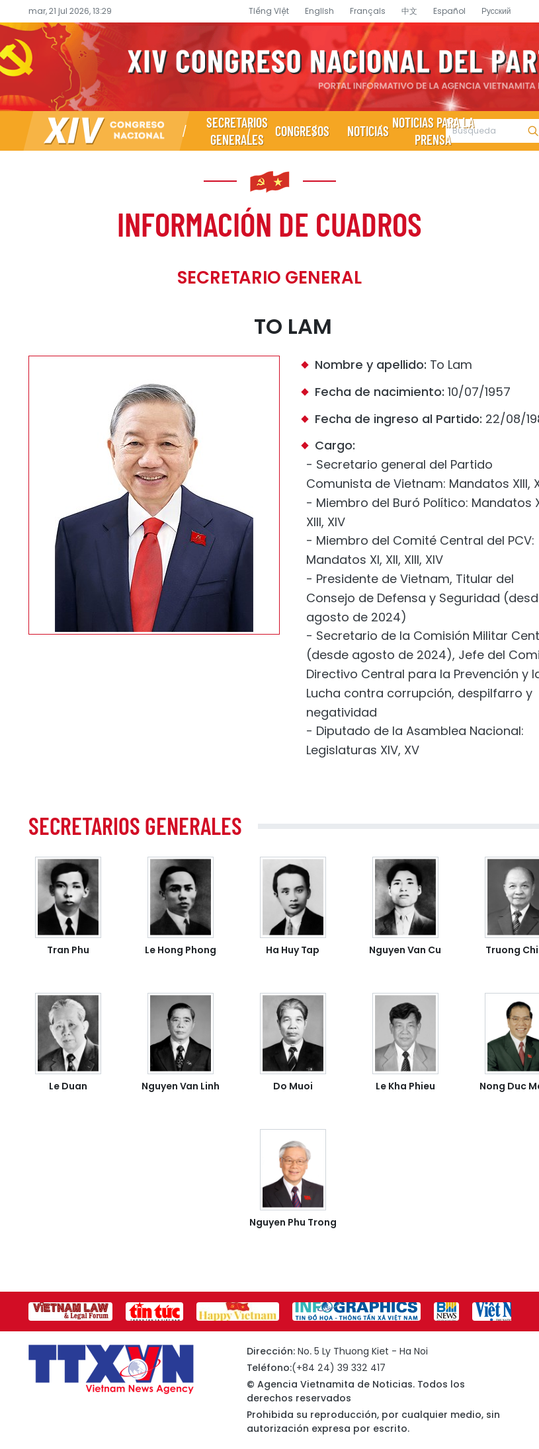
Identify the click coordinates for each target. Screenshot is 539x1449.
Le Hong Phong (180, 950)
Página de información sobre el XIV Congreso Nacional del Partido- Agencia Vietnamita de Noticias (269, 66)
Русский (496, 11)
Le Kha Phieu (405, 1086)
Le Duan (68, 1086)
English (319, 11)
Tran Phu (68, 950)
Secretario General (269, 278)
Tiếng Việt (269, 11)
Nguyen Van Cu (405, 950)
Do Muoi (293, 1086)
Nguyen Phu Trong (293, 1222)
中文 (409, 11)
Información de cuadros (269, 223)
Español (449, 11)
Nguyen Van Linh (181, 1086)
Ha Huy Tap (292, 950)
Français (368, 11)
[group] (70, 1311)
